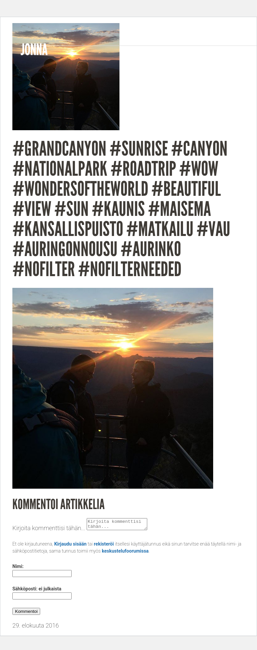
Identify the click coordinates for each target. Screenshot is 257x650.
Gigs (221, 52)
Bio (144, 52)
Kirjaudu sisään (70, 546)
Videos (195, 52)
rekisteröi (104, 546)
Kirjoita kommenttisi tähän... (48, 530)
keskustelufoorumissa (125, 553)
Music (167, 52)
